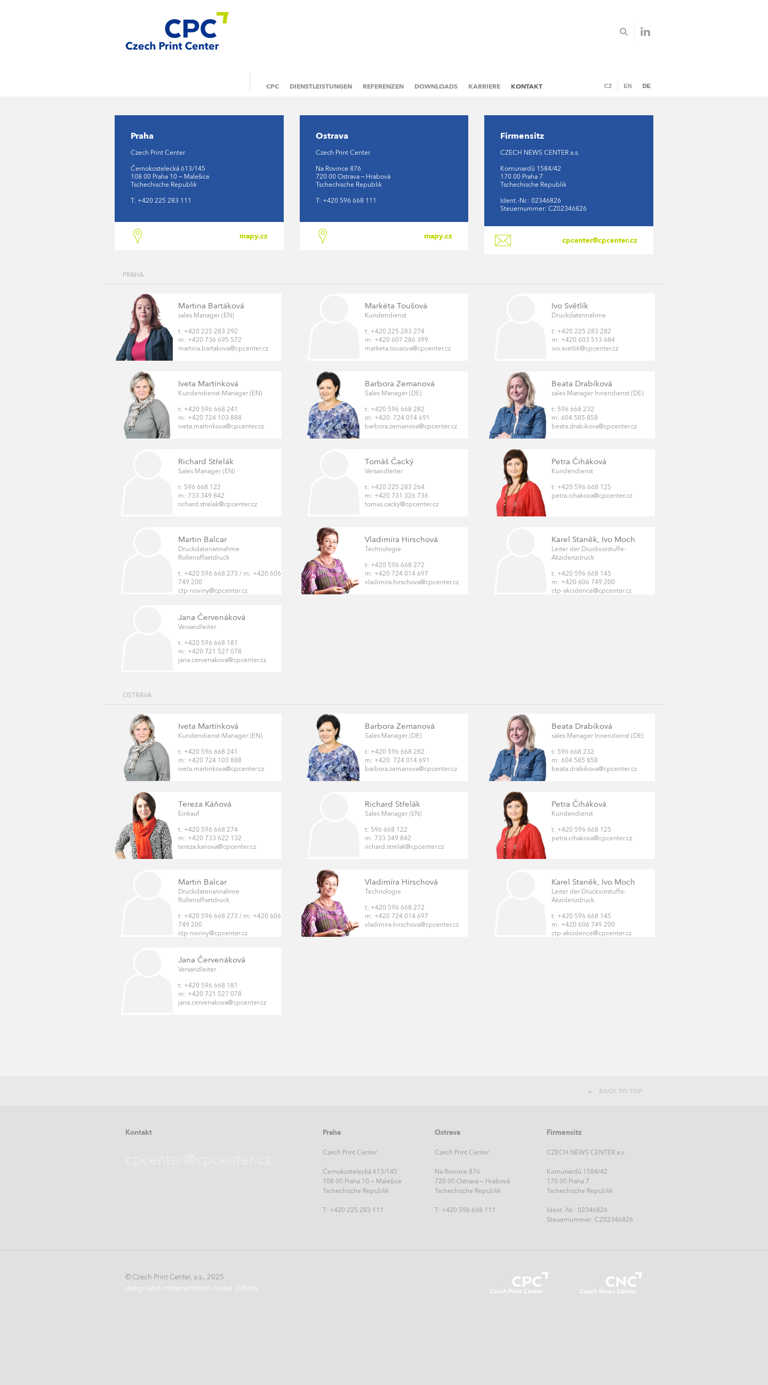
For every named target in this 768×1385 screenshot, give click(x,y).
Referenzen (383, 86)
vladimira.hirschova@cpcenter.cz (412, 582)
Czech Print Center (519, 1283)
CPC (272, 86)
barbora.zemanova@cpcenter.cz (411, 426)
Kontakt (526, 86)
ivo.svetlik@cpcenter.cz (584, 348)
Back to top (621, 1091)
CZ (608, 86)
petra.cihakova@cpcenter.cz (591, 495)
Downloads (436, 86)
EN (627, 86)
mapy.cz (253, 236)
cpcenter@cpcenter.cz (599, 240)
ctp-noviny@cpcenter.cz (212, 590)
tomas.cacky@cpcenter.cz (401, 504)
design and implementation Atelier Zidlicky (191, 1288)
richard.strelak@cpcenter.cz (217, 504)
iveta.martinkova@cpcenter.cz (221, 426)
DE (647, 86)
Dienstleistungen (321, 86)
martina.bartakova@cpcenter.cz (223, 348)
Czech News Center (610, 1283)
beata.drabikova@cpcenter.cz (594, 426)
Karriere (484, 86)
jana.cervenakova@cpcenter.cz (222, 660)
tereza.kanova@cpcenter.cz (217, 846)
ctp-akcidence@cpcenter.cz (591, 590)
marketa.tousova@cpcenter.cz (408, 348)
